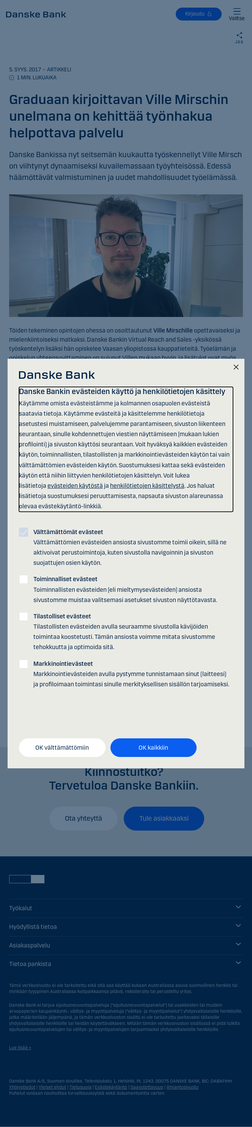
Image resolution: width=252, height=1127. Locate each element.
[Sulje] (236, 367)
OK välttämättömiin (62, 747)
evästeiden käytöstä (75, 485)
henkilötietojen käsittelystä (147, 485)
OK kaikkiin (153, 747)
